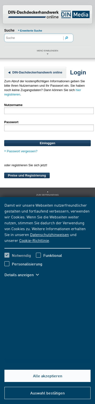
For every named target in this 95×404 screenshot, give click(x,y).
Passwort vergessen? (22, 151)
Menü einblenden (47, 50)
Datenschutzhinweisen (49, 234)
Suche (9, 30)
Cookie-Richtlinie (34, 240)
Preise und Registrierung (27, 175)
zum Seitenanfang (47, 195)
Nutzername (13, 105)
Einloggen (47, 143)
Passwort (11, 122)
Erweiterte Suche (31, 30)
